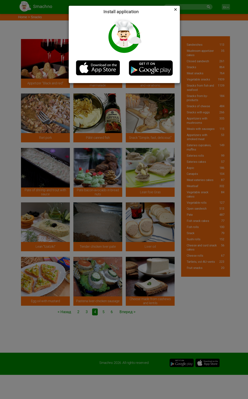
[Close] (175, 9)
